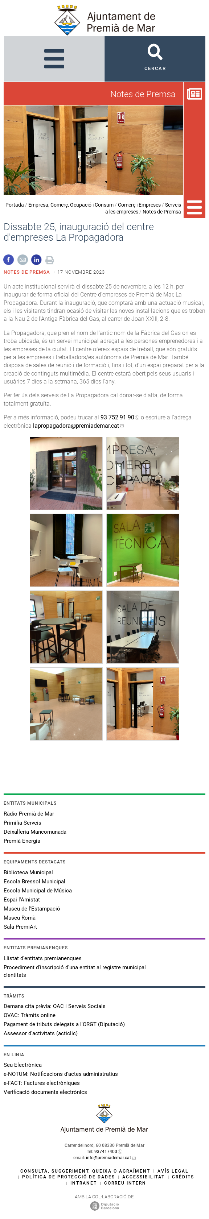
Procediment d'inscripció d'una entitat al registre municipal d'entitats (75, 971)
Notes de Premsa (162, 212)
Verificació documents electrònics (45, 1092)
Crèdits (183, 1176)
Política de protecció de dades (68, 1176)
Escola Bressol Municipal (34, 881)
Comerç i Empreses (139, 205)
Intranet (83, 1183)
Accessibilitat (143, 1176)
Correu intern (125, 1183)
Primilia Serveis (22, 823)
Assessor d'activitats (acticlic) (41, 1033)
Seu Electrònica (23, 1065)
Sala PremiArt (20, 927)
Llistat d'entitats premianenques (43, 958)
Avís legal (173, 1171)
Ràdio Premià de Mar (29, 813)
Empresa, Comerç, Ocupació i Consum (71, 205)
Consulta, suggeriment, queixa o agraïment (85, 1171)
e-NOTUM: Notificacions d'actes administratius (61, 1074)
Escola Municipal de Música (38, 890)
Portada (14, 205)
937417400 (105, 1151)
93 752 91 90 (117, 417)
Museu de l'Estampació (32, 908)
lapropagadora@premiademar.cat (76, 425)
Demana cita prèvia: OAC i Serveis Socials (55, 1006)
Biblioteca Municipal (28, 872)
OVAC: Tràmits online (30, 1015)
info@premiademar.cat (108, 1157)
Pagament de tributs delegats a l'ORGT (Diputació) (64, 1024)
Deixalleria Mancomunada (35, 832)
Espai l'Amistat (22, 899)
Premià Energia (22, 841)
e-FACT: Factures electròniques (42, 1083)
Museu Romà (20, 918)
